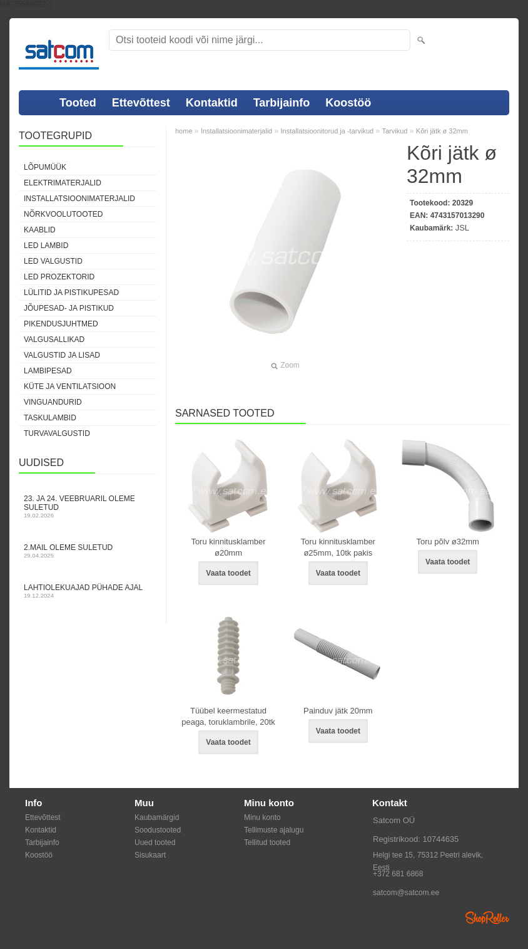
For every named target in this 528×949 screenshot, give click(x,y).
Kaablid (40, 230)
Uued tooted (155, 842)
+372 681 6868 (398, 873)
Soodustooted (158, 830)
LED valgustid (53, 261)
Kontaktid (212, 102)
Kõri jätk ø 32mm (442, 131)
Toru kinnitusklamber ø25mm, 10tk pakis (338, 547)
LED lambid (46, 245)
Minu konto (262, 817)
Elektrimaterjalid (62, 183)
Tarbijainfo (281, 102)
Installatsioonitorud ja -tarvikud (327, 131)
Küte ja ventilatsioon (70, 386)
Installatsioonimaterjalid (79, 198)
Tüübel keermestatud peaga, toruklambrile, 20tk (228, 716)
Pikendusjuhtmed (61, 323)
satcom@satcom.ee (406, 892)
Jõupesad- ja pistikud (69, 308)
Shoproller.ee (487, 917)
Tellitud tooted (267, 842)
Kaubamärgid (157, 817)
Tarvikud (394, 131)
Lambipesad (48, 370)
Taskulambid (50, 417)
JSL (462, 227)
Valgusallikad (54, 339)
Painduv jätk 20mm (338, 710)
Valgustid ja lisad (62, 355)
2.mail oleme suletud (87, 551)
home (184, 131)
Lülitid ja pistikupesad (71, 292)
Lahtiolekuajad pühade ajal (87, 591)
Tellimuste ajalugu (273, 830)
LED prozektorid (59, 276)
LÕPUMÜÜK (45, 167)
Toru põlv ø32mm (447, 541)
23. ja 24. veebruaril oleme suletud (87, 506)
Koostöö (348, 102)
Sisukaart (150, 855)
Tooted (77, 102)
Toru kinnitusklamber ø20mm (228, 547)
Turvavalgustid (57, 433)
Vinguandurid (53, 402)
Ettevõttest (141, 102)
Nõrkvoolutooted (63, 214)
